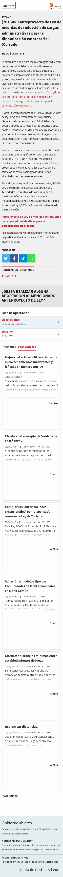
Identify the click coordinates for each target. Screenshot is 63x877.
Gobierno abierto (17, 823)
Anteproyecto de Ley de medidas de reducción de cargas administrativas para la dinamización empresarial (31, 221)
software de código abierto (15, 833)
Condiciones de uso (34, 861)
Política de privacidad (12, 861)
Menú (9, 5)
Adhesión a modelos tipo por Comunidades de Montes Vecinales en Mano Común (30, 586)
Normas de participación (17, 841)
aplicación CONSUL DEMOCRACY (35, 829)
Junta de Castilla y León (39, 869)
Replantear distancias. (21, 727)
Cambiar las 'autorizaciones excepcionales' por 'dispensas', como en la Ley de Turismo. (27, 512)
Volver (7, 17)
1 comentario (29, 372)
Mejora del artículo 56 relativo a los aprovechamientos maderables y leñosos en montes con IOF (31, 362)
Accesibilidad (52, 861)
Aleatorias (9, 346)
